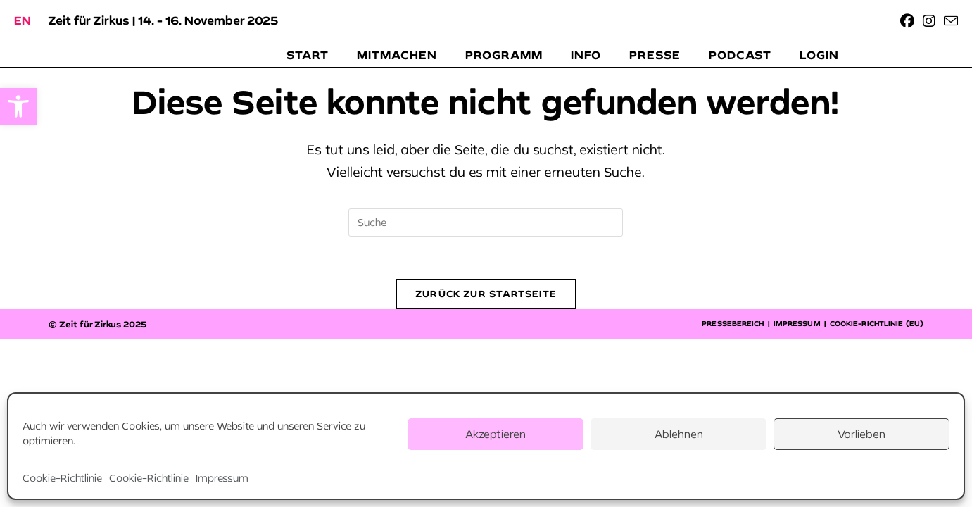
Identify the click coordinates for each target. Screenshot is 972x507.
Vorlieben (861, 433)
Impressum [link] (222, 478)
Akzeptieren (495, 433)
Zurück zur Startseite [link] (486, 293)
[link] (18, 106)
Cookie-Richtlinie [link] (62, 478)
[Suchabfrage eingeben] (485, 222)
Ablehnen (679, 433)
